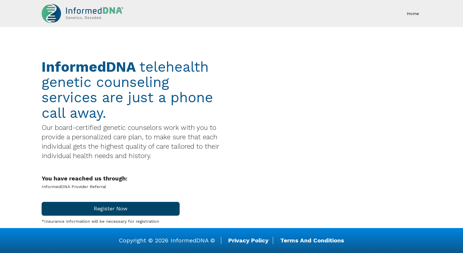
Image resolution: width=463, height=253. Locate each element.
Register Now (110, 208)
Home (413, 13)
